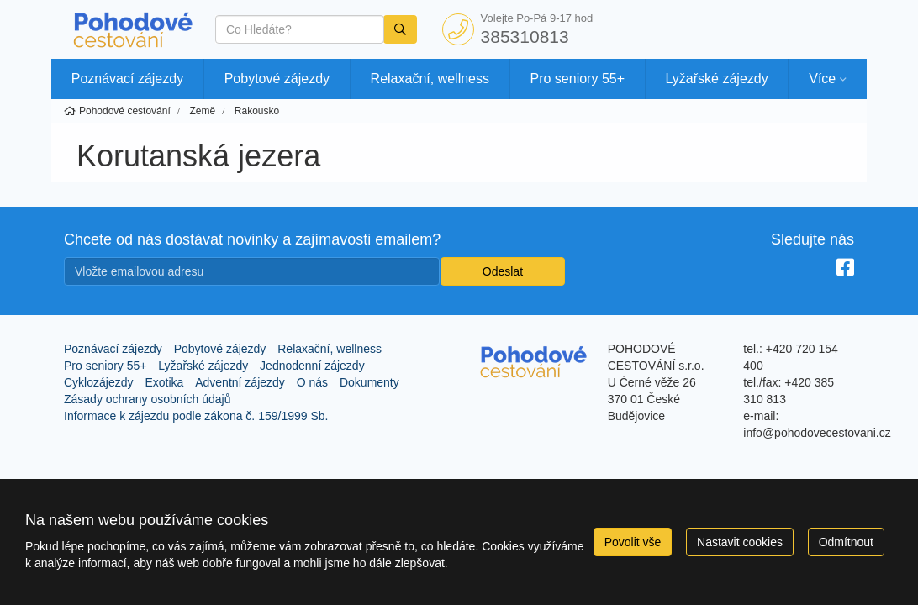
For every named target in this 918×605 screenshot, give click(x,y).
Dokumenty (369, 382)
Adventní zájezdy (240, 382)
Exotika (164, 382)
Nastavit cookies (740, 542)
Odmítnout (846, 542)
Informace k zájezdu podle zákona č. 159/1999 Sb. (196, 416)
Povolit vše (633, 542)
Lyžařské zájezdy (717, 78)
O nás (312, 382)
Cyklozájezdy (98, 382)
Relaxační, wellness (430, 78)
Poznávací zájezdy (127, 78)
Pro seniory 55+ (577, 78)
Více (822, 78)
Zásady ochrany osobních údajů (147, 399)
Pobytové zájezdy (277, 78)
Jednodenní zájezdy (312, 365)
